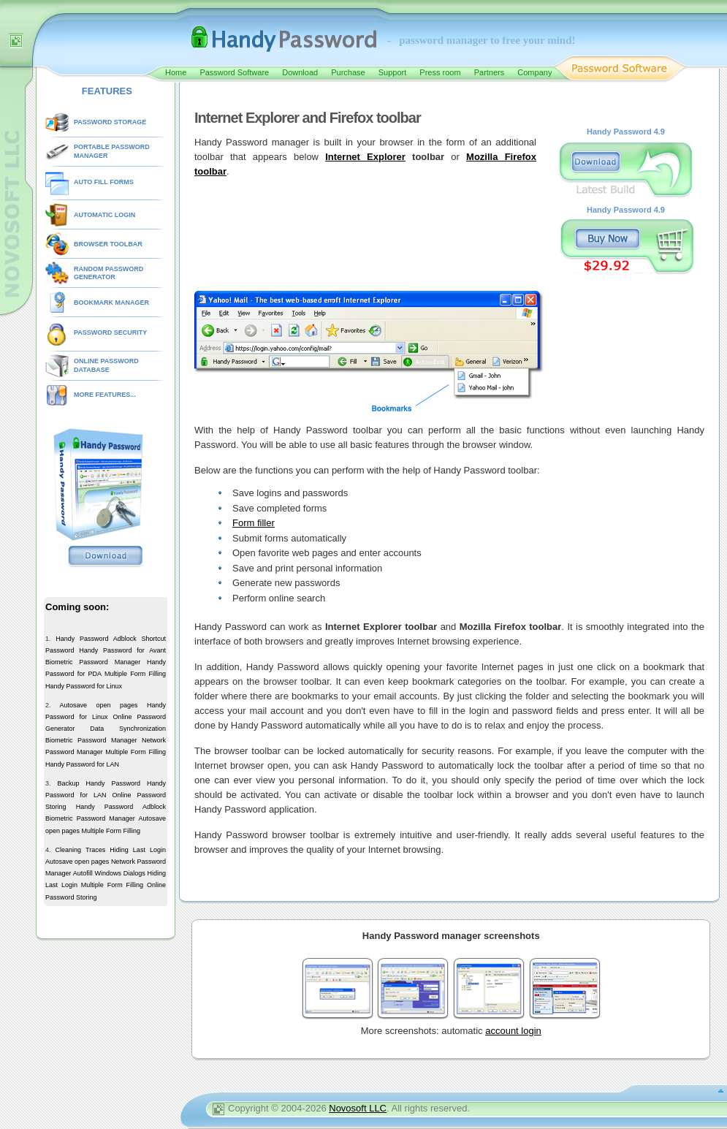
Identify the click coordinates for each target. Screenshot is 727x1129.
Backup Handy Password (98, 783)
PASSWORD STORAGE (110, 122)
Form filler (253, 522)
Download (300, 72)
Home (175, 72)
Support (392, 72)
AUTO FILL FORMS (104, 182)
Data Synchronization (128, 728)
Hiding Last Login (138, 850)
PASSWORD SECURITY (110, 332)
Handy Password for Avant (122, 650)
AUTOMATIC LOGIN (104, 214)
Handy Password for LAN (82, 764)
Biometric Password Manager (92, 662)
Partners (489, 72)
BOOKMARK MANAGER (111, 302)
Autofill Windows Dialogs (109, 873)
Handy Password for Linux (83, 686)
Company (534, 72)
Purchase (348, 72)
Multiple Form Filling (135, 673)
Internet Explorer (365, 156)
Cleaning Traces (81, 850)
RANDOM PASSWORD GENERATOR (108, 273)
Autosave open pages (98, 705)
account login (513, 1030)
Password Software (234, 72)
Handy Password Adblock (96, 638)
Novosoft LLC (358, 1108)
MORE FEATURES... (105, 394)
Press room (439, 72)
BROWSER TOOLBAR (108, 244)
